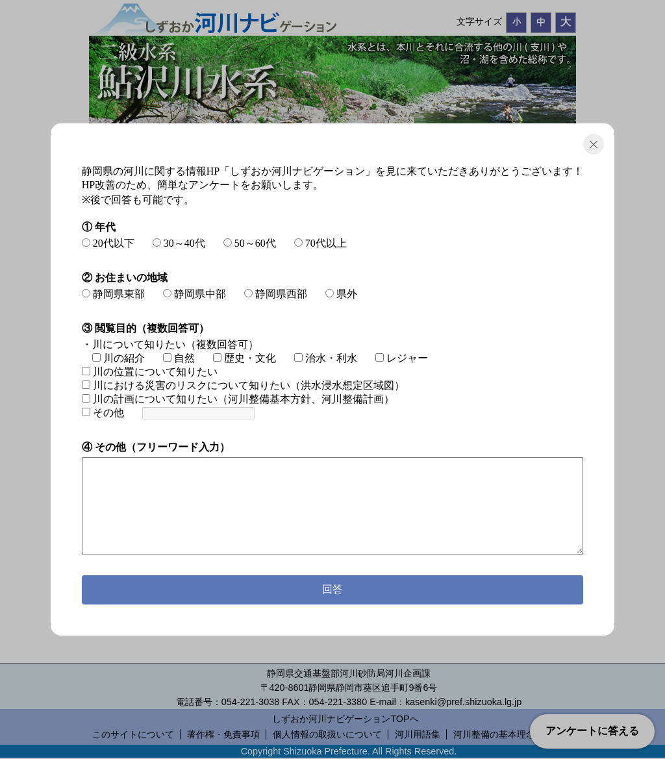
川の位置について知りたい (150, 371)
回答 (332, 589)
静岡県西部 (275, 293)
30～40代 (179, 243)
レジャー (401, 358)
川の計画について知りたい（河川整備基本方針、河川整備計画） (238, 398)
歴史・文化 (244, 358)
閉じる (593, 144)
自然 (179, 358)
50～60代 (249, 243)
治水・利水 (325, 358)
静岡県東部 (113, 293)
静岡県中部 (194, 293)
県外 (341, 293)
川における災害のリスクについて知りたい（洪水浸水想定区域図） (243, 385)
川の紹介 (118, 358)
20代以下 (108, 243)
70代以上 (320, 243)
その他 (103, 412)
